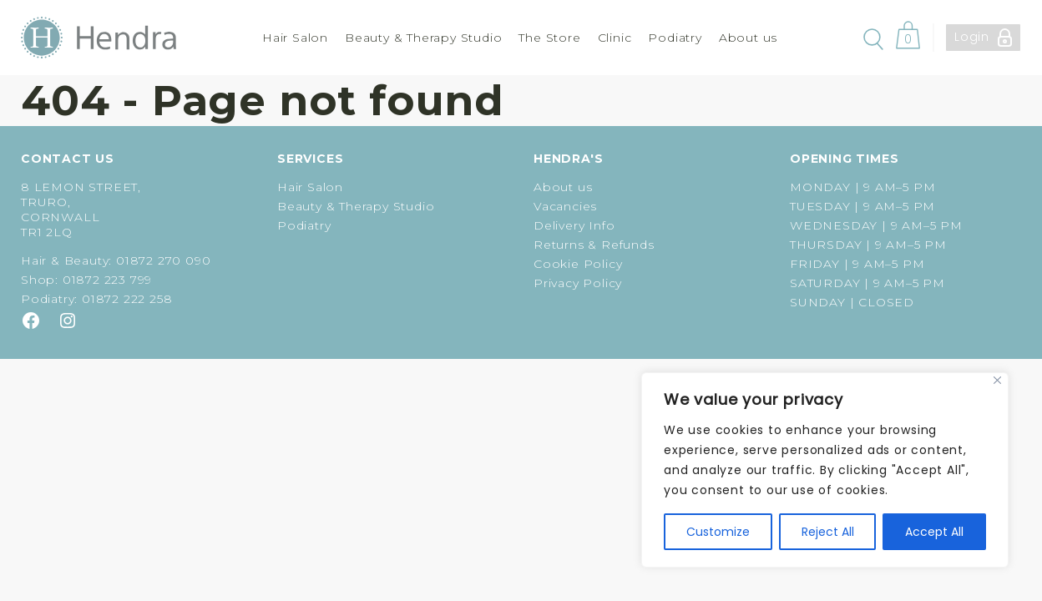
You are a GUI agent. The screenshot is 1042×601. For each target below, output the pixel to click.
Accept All (934, 531)
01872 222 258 (127, 298)
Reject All (828, 531)
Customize (718, 531)
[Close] (997, 380)
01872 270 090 (163, 260)
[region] (825, 470)
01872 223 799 (107, 279)
